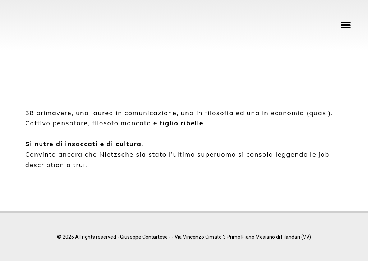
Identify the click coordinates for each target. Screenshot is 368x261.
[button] (345, 25)
